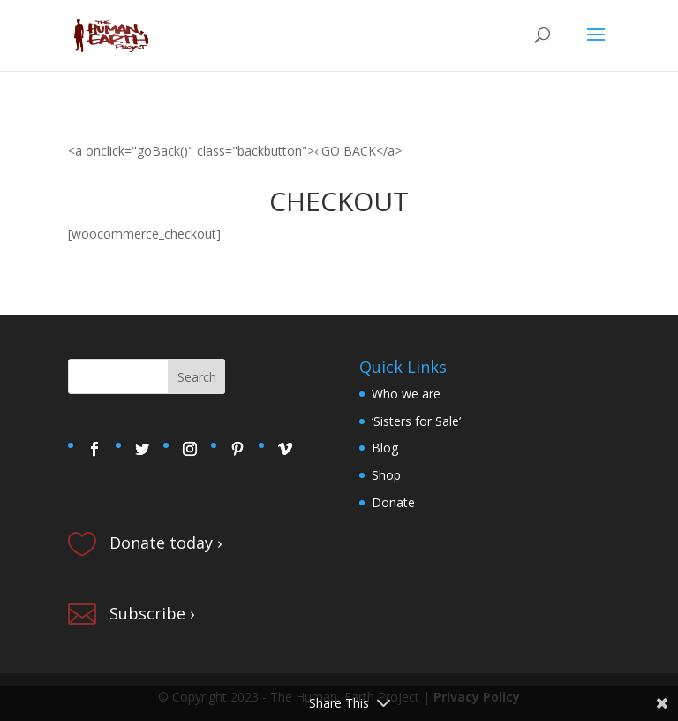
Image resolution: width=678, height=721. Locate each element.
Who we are (406, 393)
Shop (386, 475)
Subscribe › (151, 613)
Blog (385, 447)
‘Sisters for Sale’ (416, 421)
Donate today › (165, 542)
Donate (393, 502)
